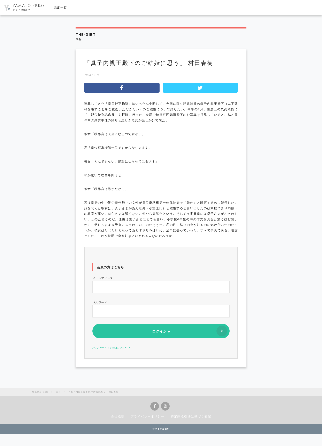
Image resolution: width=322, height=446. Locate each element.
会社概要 (117, 416)
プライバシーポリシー (147, 416)
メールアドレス (161, 284)
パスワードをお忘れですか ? (111, 347)
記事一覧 (60, 8)
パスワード (161, 308)
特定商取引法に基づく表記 (191, 416)
